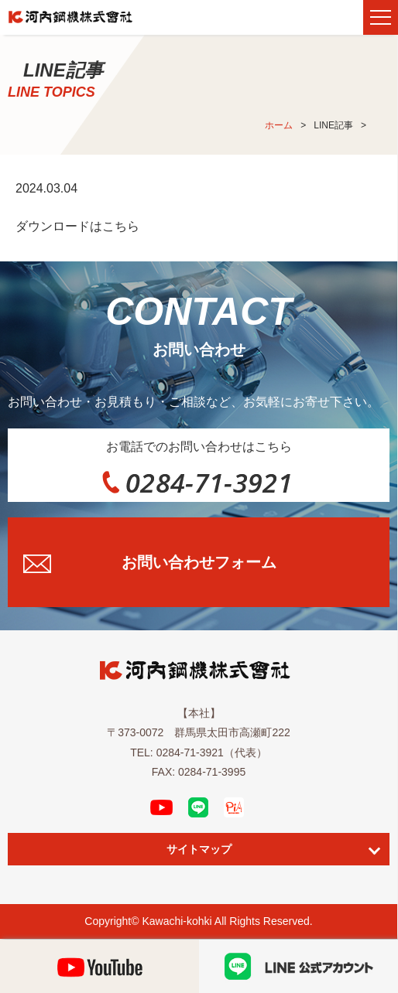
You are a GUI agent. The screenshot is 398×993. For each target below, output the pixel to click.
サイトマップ (199, 849)
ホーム (279, 125)
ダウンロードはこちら (77, 226)
